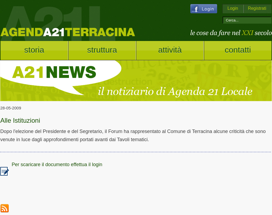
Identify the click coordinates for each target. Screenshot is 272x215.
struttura (102, 49)
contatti (238, 49)
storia (34, 49)
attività (170, 49)
